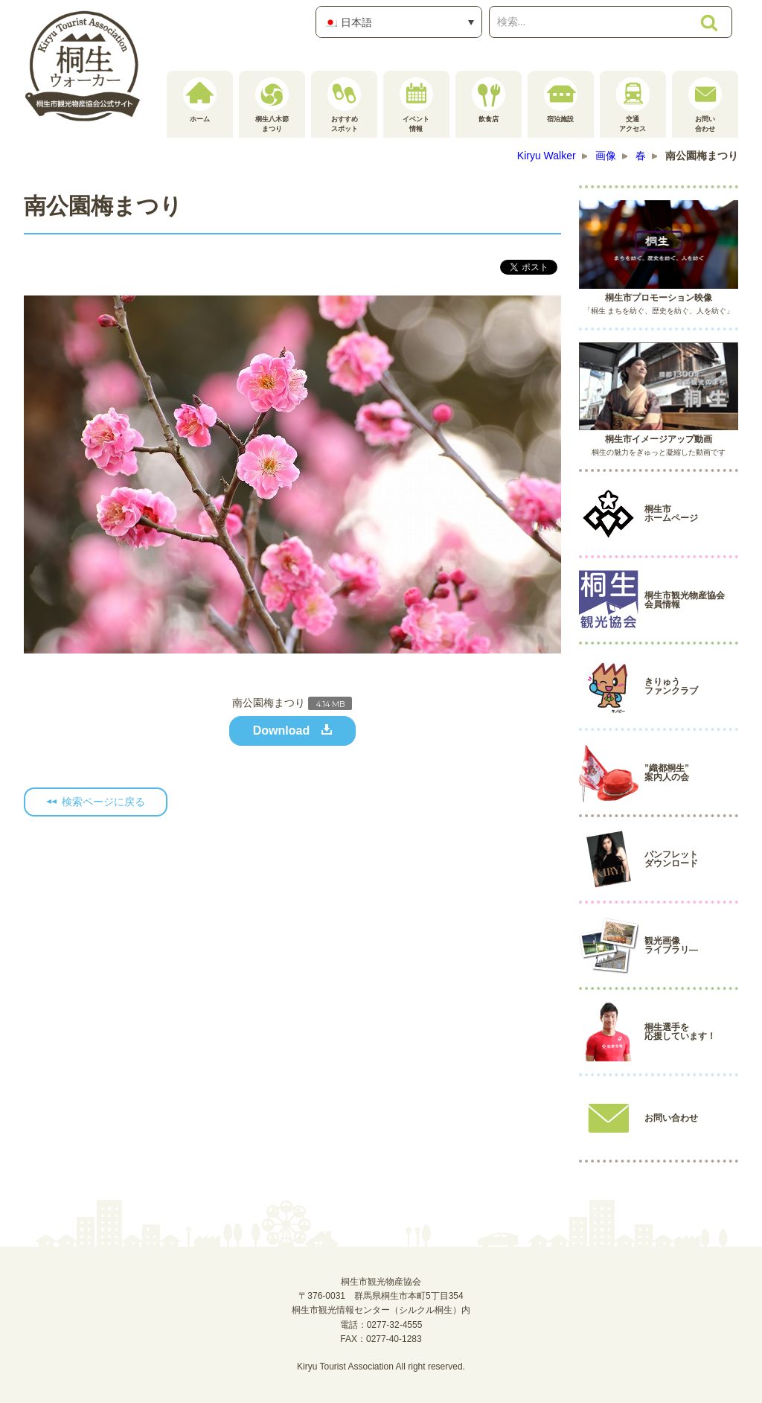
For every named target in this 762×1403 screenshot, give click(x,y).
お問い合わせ (705, 104)
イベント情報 (416, 104)
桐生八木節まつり (272, 104)
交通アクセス (633, 104)
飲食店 (488, 100)
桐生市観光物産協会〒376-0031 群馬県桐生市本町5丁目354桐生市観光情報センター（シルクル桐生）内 (381, 1295)
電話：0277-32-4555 (381, 1325)
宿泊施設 (560, 100)
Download (281, 730)
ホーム (200, 100)
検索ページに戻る (103, 802)
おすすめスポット (344, 104)
